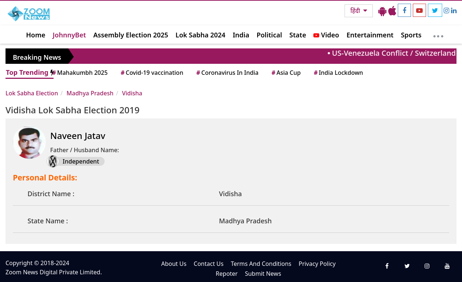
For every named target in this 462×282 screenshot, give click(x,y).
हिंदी (355, 11)
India (241, 34)
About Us (173, 264)
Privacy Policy (317, 264)
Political (269, 34)
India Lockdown (338, 73)
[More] (438, 34)
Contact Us (208, 264)
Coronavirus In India (226, 73)
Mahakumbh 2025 (79, 73)
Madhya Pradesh (89, 93)
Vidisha (132, 93)
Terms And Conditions (261, 264)
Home (36, 34)
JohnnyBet (69, 34)
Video (326, 34)
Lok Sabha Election (32, 93)
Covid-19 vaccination (151, 73)
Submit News (263, 274)
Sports (411, 34)
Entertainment (369, 34)
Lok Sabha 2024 (200, 34)
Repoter (227, 274)
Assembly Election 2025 (130, 34)
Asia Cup (285, 73)
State (298, 34)
